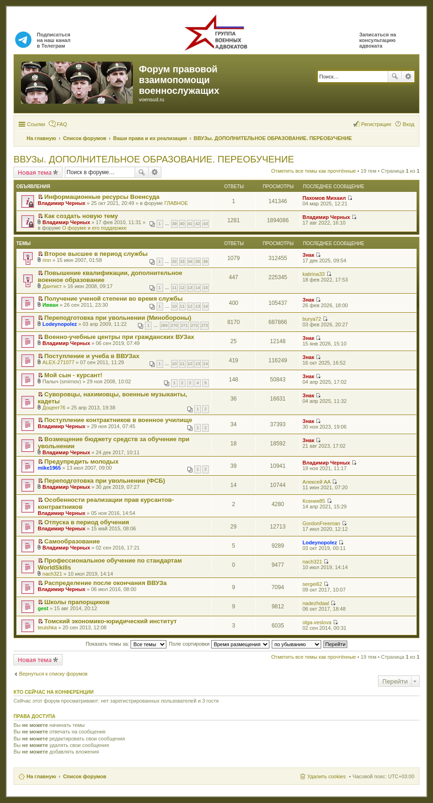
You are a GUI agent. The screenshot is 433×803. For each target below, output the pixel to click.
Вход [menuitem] (408, 124)
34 (190, 261)
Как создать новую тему (81, 215)
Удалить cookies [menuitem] (326, 776)
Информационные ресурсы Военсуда (101, 196)
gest (43, 608)
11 (174, 287)
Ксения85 (313, 501)
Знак (308, 255)
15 (205, 287)
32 (174, 261)
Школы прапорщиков (77, 602)
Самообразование (72, 541)
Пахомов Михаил (324, 198)
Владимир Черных (61, 203)
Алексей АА (316, 482)
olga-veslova (316, 622)
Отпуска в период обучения (86, 522)
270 (174, 325)
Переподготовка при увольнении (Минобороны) (117, 317)
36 (205, 261)
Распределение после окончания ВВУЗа (105, 582)
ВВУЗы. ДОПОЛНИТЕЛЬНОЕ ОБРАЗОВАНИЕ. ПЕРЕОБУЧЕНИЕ (154, 159)
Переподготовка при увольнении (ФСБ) (104, 480)
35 (197, 261)
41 (190, 223)
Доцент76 (53, 407)
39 (174, 223)
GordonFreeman (321, 523)
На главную (41, 776)
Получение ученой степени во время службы (113, 298)
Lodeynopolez (59, 324)
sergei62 (312, 584)
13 (190, 287)
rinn (46, 260)
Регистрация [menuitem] (376, 124)
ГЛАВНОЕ (176, 203)
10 (174, 306)
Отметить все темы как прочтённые (313, 171)
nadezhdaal (315, 603)
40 (182, 223)
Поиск (395, 76)
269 (164, 325)
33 (182, 261)
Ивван (50, 305)
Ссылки (36, 124)
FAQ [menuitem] (62, 124)
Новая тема (35, 172)
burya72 (311, 319)
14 (197, 287)
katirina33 (313, 274)
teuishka (47, 627)
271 (184, 325)
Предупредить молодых (81, 461)
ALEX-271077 (58, 362)
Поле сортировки (219, 644)
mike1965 (49, 468)
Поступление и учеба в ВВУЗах (91, 355)
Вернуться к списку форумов (53, 673)
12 (182, 287)
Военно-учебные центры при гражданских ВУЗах (119, 336)
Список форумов (84, 776)
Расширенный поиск (408, 76)
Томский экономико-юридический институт (110, 621)
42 (197, 223)
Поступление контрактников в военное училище (118, 419)
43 (205, 223)
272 (194, 325)
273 (204, 325)
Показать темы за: (126, 644)
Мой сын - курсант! (73, 375)
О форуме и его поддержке (94, 228)
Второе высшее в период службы (96, 253)
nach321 (52, 574)
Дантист (52, 286)
